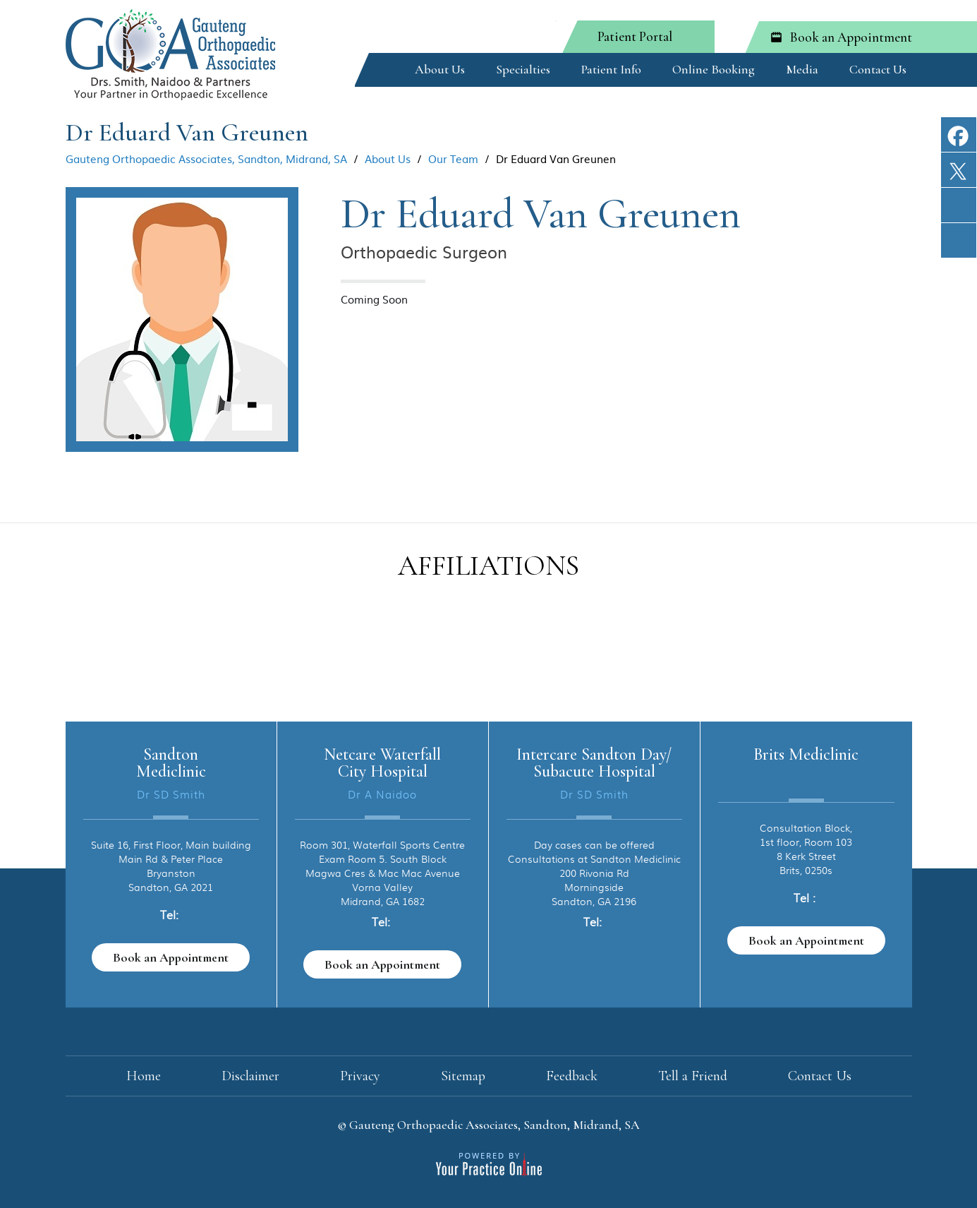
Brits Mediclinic (805, 754)
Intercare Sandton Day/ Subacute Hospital (594, 763)
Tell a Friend (692, 1076)
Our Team (453, 158)
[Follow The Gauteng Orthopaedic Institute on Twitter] (958, 178)
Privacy (360, 1076)
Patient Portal (634, 36)
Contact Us (877, 69)
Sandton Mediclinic (171, 763)
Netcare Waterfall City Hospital (382, 763)
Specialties (523, 69)
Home (381, 67)
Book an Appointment (851, 37)
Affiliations (488, 565)
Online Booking (713, 69)
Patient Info (611, 69)
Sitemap (463, 1076)
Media (802, 69)
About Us (440, 69)
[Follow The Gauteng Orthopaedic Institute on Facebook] (958, 143)
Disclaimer (250, 1076)
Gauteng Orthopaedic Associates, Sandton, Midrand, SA (206, 158)
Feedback (571, 1076)
